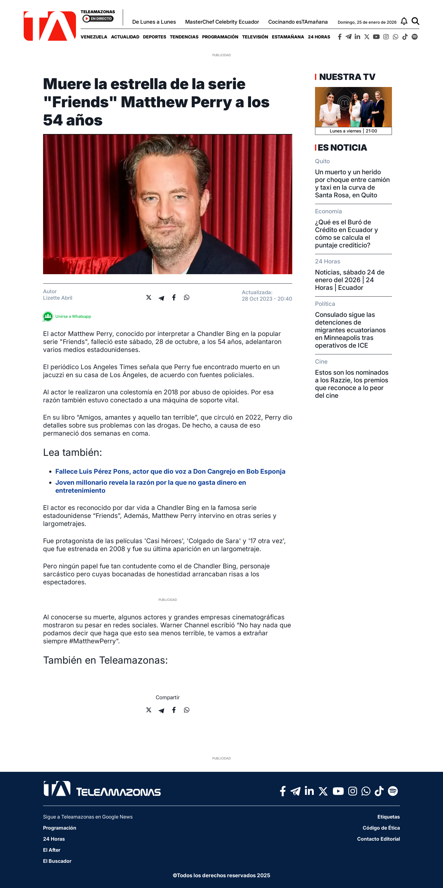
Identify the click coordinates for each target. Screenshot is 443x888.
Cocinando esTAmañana (298, 22)
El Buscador (57, 861)
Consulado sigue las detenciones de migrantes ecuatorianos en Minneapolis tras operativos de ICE (350, 330)
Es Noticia (342, 147)
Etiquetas (388, 817)
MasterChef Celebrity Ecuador (222, 22)
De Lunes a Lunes (154, 22)
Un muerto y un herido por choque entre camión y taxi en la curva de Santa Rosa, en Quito (352, 183)
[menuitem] (94, 37)
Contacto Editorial (378, 839)
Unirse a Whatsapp (68, 316)
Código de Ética (381, 828)
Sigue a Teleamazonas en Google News (88, 817)
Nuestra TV (347, 77)
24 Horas (319, 36)
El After (51, 850)
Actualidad (125, 36)
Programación (220, 36)
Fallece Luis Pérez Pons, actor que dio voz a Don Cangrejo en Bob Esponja (170, 471)
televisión (255, 36)
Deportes (154, 36)
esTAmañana (288, 36)
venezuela (94, 36)
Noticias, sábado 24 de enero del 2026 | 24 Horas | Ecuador (350, 279)
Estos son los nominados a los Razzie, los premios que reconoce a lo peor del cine (352, 384)
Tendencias (184, 36)
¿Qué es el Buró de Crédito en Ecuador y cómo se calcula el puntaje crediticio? (346, 233)
